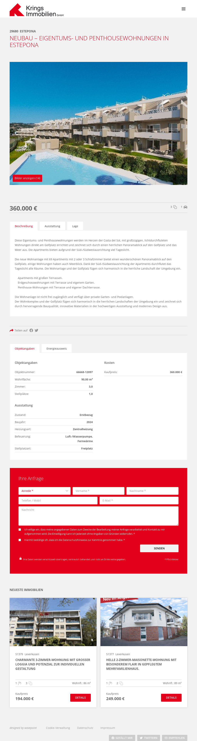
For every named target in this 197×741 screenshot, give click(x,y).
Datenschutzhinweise (75, 537)
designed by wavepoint (23, 724)
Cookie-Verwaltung (58, 724)
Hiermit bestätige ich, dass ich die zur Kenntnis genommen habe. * (71, 537)
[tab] (24, 225)
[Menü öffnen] (183, 8)
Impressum (107, 724)
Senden (159, 545)
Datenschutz (85, 724)
